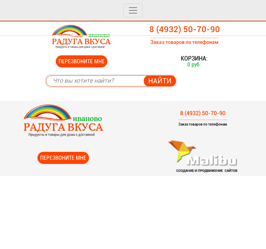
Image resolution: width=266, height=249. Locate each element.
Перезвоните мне (82, 61)
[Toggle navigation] (133, 10)
